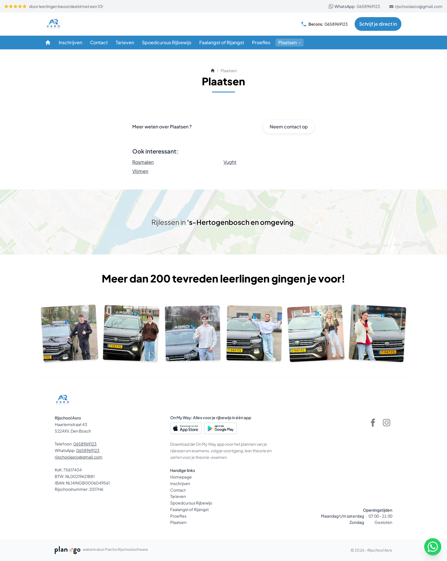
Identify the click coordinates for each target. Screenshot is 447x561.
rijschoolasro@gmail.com (415, 6)
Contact (178, 490)
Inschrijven (180, 483)
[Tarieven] (125, 42)
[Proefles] (261, 42)
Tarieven (178, 496)
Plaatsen (178, 522)
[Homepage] (48, 42)
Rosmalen (143, 162)
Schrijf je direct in (378, 24)
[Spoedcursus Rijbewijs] (166, 42)
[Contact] (99, 42)
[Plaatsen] (289, 42)
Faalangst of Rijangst (189, 509)
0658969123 (354, 6)
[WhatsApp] (432, 546)
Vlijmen (140, 171)
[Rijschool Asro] (73, 24)
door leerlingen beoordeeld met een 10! (53, 6)
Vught (230, 162)
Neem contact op (289, 127)
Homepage (181, 476)
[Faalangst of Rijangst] (221, 42)
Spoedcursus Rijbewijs (191, 502)
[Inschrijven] (70, 42)
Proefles (178, 515)
